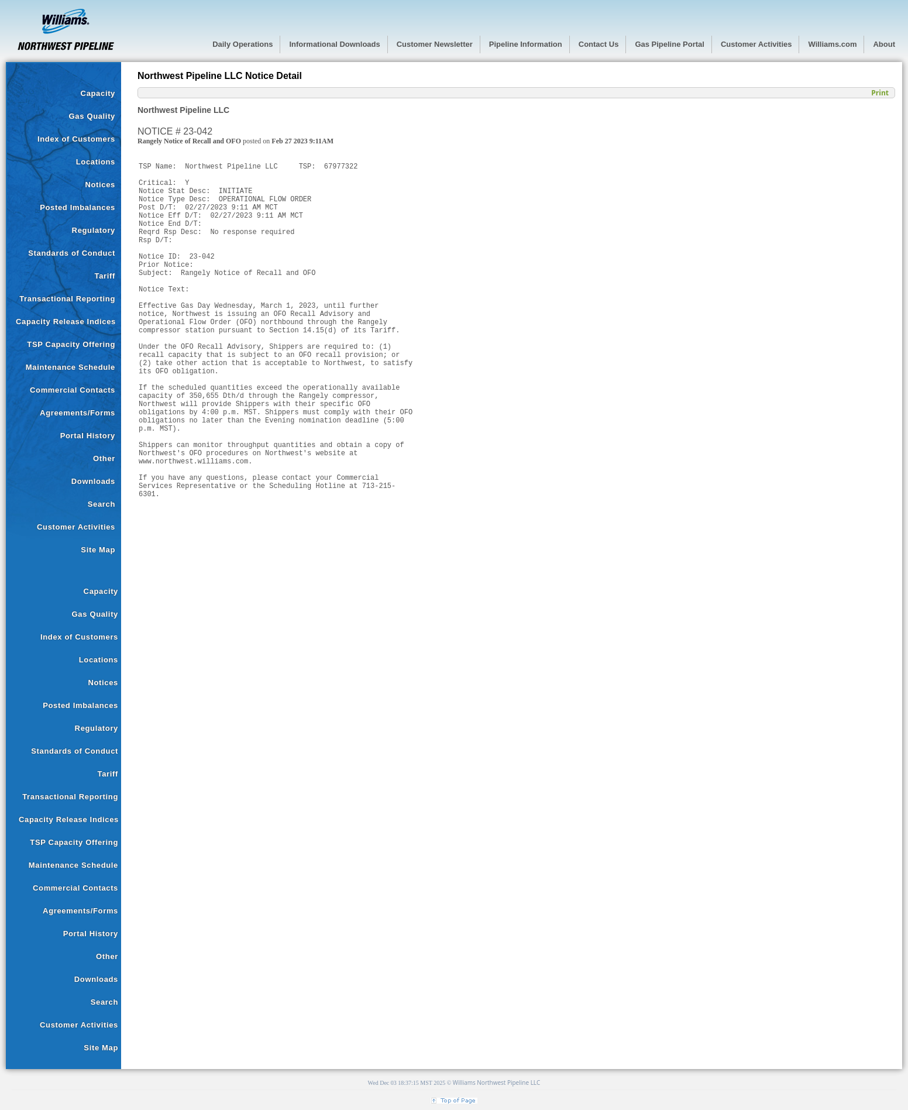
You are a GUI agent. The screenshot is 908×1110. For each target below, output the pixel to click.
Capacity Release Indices (66, 321)
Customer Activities (76, 527)
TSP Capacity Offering (71, 344)
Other (104, 458)
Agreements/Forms (77, 412)
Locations (95, 161)
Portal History (87, 435)
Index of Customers (76, 139)
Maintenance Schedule (70, 367)
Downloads (93, 481)
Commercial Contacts (72, 390)
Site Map (98, 549)
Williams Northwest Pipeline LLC (497, 1082)
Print (880, 93)
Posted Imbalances (77, 207)
